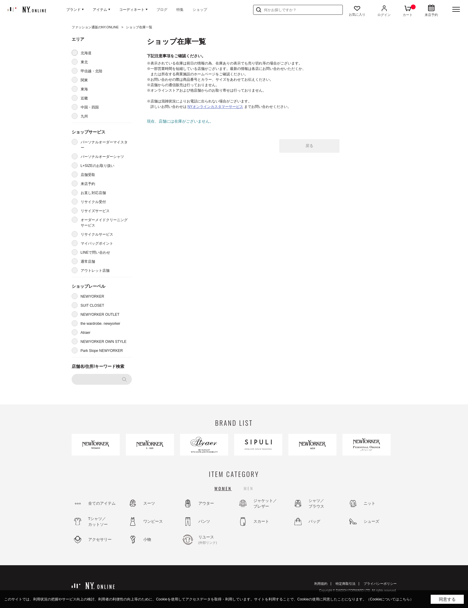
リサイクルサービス (97, 234)
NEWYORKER (92, 296)
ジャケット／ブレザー (265, 503)
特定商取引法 (345, 583)
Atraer (86, 333)
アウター (206, 503)
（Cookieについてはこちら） (390, 599)
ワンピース (153, 521)
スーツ (149, 503)
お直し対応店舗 (93, 193)
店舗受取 (88, 175)
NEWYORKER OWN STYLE (104, 342)
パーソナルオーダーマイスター (104, 145)
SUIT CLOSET (92, 305)
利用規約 (320, 583)
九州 (84, 116)
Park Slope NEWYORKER (102, 351)
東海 (84, 89)
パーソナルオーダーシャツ (102, 157)
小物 (147, 539)
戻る (309, 145)
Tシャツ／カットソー (98, 521)
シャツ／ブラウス (316, 503)
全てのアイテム (102, 503)
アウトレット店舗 (95, 270)
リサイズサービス (95, 211)
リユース (214, 540)
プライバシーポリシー (380, 583)
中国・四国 (90, 107)
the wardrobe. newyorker (100, 323)
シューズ (371, 521)
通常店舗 (88, 261)
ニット (369, 503)
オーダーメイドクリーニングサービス (104, 222)
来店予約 (88, 184)
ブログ (162, 10)
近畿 (84, 98)
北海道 (86, 53)
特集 (180, 10)
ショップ (200, 10)
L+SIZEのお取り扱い (97, 166)
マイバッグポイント (97, 243)
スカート (261, 521)
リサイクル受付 (93, 202)
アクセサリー (100, 539)
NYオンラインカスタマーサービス (215, 107)
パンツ (204, 521)
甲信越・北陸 (91, 71)
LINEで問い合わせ (95, 252)
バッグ (314, 521)
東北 (84, 62)
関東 (84, 80)
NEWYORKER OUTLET (100, 314)
